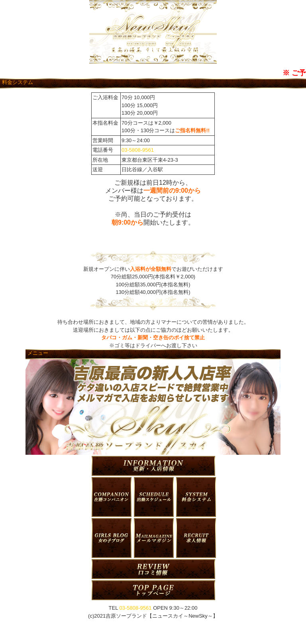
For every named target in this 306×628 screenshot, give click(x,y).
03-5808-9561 (138, 150)
